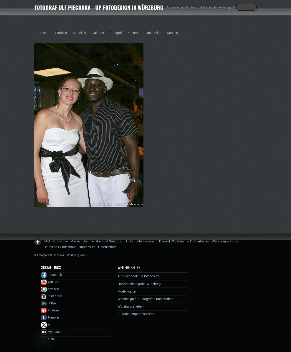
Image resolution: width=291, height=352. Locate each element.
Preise (75, 241)
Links (130, 241)
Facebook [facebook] (51, 275)
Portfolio (61, 33)
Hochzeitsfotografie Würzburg (139, 284)
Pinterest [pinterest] (50, 310)
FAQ (46, 241)
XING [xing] (48, 339)
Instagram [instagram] (51, 296)
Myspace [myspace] (51, 332)
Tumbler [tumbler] (50, 317)
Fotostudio (60, 241)
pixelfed (50, 289)
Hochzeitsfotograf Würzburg (103, 241)
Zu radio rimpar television (136, 314)
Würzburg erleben (130, 306)
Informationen (146, 241)
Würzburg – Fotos (225, 241)
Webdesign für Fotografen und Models (145, 299)
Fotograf (116, 33)
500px (48, 303)
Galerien (98, 33)
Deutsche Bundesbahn (60, 247)
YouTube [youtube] (50, 282)
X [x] (45, 324)
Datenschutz (107, 247)
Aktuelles (79, 33)
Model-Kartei (127, 291)
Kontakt (172, 33)
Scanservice (152, 33)
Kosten (133, 33)
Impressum (87, 247)
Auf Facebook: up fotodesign (138, 276)
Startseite (42, 33)
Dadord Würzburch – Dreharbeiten (184, 241)
